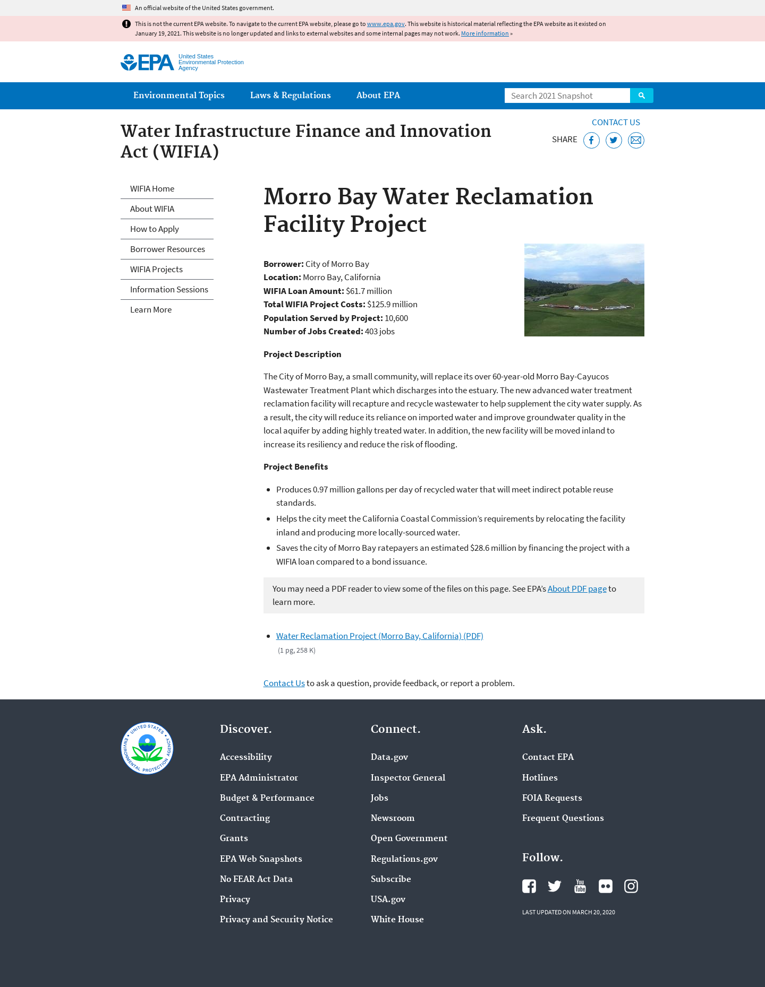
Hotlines (540, 778)
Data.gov (389, 758)
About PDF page (577, 588)
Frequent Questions (563, 819)
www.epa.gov (386, 24)
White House (397, 920)
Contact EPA (548, 758)
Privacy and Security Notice (276, 920)
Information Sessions (169, 289)
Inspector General (408, 778)
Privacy (235, 900)
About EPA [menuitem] (378, 96)
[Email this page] (636, 140)
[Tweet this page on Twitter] (614, 140)
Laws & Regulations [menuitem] (290, 96)
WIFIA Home (152, 188)
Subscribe (391, 880)
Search (641, 95)
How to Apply (154, 229)
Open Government (409, 839)
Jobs (379, 798)
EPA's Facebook (529, 886)
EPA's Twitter (555, 886)
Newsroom (393, 819)
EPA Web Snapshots (261, 859)
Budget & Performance (267, 798)
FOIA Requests (552, 798)
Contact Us (616, 122)
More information (485, 33)
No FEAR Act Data (256, 880)
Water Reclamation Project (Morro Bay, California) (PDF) (379, 636)
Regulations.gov (404, 859)
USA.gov (388, 900)
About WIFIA (152, 208)
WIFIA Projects (156, 269)
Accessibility (246, 758)
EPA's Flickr (606, 886)
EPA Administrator (259, 778)
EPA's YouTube (580, 886)
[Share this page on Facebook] (591, 140)
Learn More (151, 309)
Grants (234, 839)
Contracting (245, 819)
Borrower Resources (167, 249)
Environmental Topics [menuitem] (179, 96)
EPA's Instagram (631, 886)
